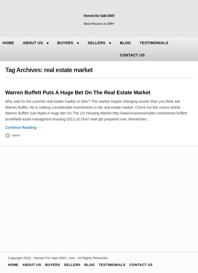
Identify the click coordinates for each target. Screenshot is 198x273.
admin (16, 135)
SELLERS (96, 43)
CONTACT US (132, 55)
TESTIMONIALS (154, 43)
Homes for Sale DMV (99, 16)
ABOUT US (33, 43)
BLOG (125, 43)
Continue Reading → (23, 127)
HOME (13, 265)
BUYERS (65, 43)
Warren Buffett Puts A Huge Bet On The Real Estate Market (78, 92)
